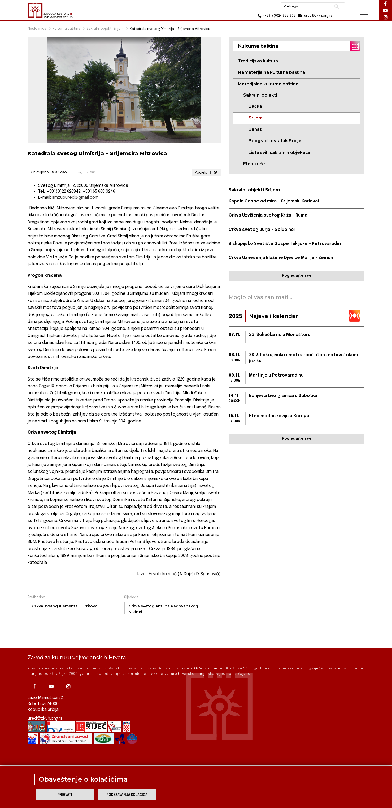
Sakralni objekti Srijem (105, 29)
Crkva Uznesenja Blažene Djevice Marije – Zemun (281, 258)
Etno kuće (254, 163)
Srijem (256, 117)
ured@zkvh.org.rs (45, 700)
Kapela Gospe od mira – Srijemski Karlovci (274, 201)
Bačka (255, 106)
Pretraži (336, 6)
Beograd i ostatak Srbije (275, 140)
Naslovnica (37, 29)
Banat (255, 129)
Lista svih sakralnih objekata (279, 152)
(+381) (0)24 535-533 (275, 15)
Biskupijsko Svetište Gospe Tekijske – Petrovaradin (285, 243)
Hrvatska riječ (163, 574)
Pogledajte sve (296, 276)
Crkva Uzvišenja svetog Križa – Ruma (268, 215)
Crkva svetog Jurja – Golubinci (262, 229)
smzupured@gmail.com (75, 197)
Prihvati (65, 795)
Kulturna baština (66, 29)
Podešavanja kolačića (126, 795)
